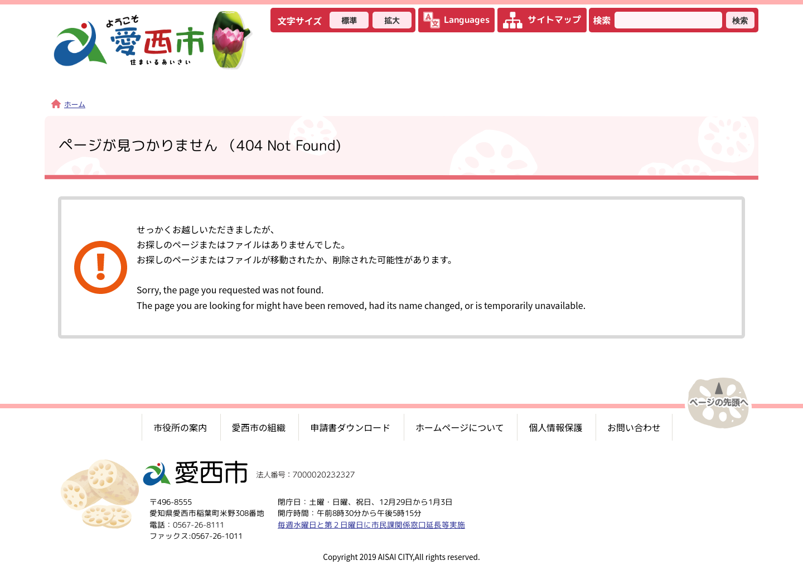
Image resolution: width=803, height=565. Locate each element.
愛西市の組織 (259, 427)
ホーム (68, 104)
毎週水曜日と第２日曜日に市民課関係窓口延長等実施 (371, 524)
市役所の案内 (180, 427)
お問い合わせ (634, 427)
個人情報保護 (555, 427)
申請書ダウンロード (350, 427)
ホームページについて (459, 427)
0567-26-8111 (198, 524)
